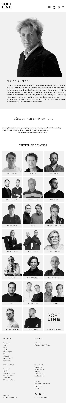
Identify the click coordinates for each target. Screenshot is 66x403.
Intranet (37, 388)
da (16, 397)
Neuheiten (6, 343)
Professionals (8, 365)
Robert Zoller (33, 200)
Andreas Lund (54, 173)
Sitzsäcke (6, 356)
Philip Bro (33, 173)
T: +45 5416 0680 (40, 374)
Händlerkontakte (8, 375)
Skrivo (12, 303)
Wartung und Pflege (9, 373)
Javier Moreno (33, 329)
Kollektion (7, 339)
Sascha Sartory (12, 173)
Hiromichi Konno (12, 225)
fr (13, 397)
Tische (5, 349)
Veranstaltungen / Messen (42, 345)
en (4, 397)
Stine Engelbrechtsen (54, 225)
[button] (49, 7)
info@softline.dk (39, 376)
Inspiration (39, 339)
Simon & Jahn (54, 303)
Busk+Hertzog (33, 251)
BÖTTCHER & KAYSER (12, 200)
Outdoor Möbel (8, 358)
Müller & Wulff (33, 303)
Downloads (6, 369)
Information (6, 378)
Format (33, 225)
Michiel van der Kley (33, 277)
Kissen (5, 354)
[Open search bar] (63, 7)
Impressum (38, 386)
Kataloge (37, 343)
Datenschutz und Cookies (42, 384)
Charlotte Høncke (12, 251)
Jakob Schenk (54, 200)
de (10, 397)
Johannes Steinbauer (12, 329)
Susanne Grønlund (54, 251)
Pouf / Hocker (7, 352)
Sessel (5, 345)
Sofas (5, 347)
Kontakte (37, 381)
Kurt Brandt (12, 277)
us (7, 397)
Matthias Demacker (54, 277)
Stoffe (5, 371)
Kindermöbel (7, 360)
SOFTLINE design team (54, 329)
